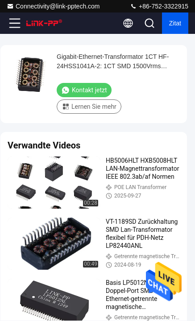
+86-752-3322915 (159, 6)
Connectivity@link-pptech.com (53, 6)
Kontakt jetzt (84, 90)
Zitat (175, 23)
